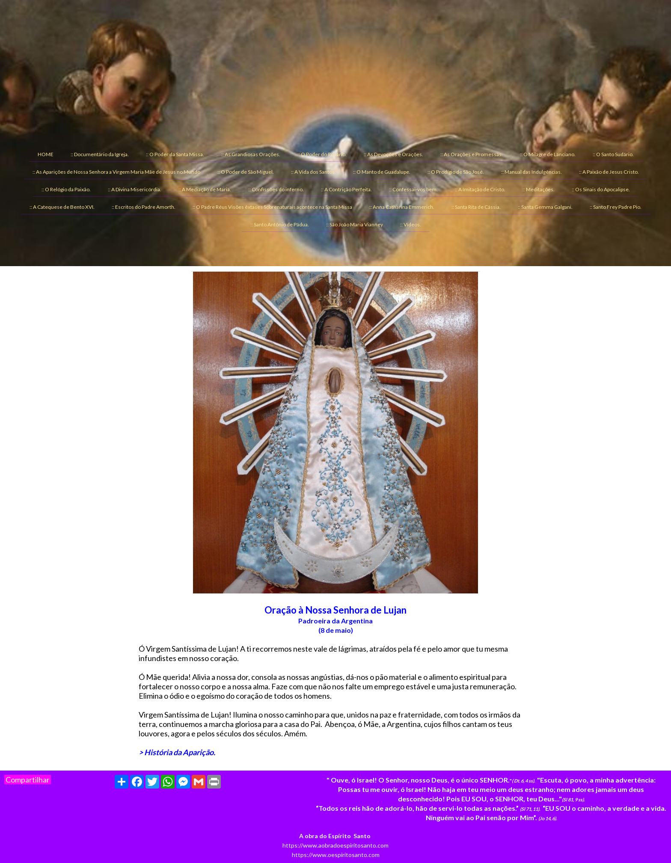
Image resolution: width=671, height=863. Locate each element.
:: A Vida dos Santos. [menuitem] (313, 172)
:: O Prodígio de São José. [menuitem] (456, 172)
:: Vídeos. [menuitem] (410, 224)
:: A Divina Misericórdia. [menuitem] (134, 189)
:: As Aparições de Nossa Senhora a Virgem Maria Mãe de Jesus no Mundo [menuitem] (116, 172)
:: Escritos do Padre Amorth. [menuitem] (143, 207)
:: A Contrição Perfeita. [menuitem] (346, 189)
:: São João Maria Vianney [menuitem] (354, 224)
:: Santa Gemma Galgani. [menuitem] (545, 207)
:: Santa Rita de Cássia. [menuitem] (476, 207)
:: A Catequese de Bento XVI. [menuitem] (62, 207)
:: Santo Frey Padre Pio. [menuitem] (615, 207)
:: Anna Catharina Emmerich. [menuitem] (401, 207)
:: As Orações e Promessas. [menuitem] (471, 154)
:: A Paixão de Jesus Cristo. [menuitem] (609, 172)
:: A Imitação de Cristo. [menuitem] (480, 189)
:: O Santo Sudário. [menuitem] (613, 154)
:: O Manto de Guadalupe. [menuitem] (381, 172)
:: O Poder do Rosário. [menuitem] (322, 154)
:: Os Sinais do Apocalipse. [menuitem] (601, 189)
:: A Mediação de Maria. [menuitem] (204, 189)
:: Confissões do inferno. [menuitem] (276, 189)
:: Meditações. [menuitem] (539, 189)
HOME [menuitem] (45, 154)
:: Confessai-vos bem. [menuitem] (413, 189)
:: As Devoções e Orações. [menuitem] (393, 154)
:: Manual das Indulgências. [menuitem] (531, 172)
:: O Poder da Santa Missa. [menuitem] (175, 154)
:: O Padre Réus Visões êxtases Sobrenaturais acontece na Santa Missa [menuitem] (272, 207)
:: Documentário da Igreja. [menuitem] (100, 154)
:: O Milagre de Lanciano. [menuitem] (548, 154)
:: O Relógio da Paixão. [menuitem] (66, 189)
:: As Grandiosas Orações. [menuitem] (250, 154)
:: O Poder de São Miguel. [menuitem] (245, 172)
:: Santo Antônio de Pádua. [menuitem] (279, 224)
